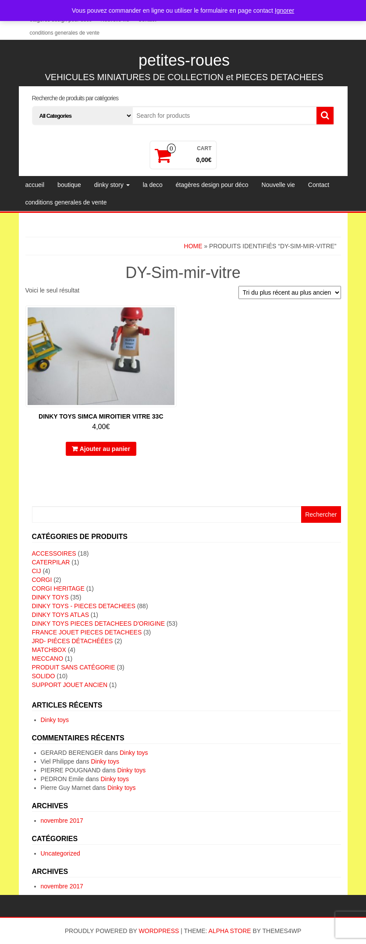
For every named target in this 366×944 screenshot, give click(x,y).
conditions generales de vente (64, 33)
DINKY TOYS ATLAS (60, 614)
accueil (35, 184)
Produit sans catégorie (73, 667)
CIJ (36, 570)
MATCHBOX (49, 649)
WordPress (159, 930)
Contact (318, 184)
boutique (69, 184)
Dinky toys (55, 719)
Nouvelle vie (278, 184)
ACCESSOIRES (54, 553)
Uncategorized (60, 853)
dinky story (112, 184)
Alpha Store (230, 930)
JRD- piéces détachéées (72, 641)
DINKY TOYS (50, 597)
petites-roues (184, 60)
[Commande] (289, 292)
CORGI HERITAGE (58, 588)
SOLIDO (43, 676)
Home (193, 246)
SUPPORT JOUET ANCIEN (70, 684)
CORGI (42, 579)
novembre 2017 (62, 820)
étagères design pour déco (212, 184)
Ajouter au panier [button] (105, 448)
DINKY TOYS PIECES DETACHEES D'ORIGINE (98, 623)
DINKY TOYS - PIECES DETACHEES (83, 605)
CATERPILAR (51, 562)
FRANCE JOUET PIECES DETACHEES (87, 632)
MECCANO (48, 658)
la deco (153, 184)
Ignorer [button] (284, 10)
